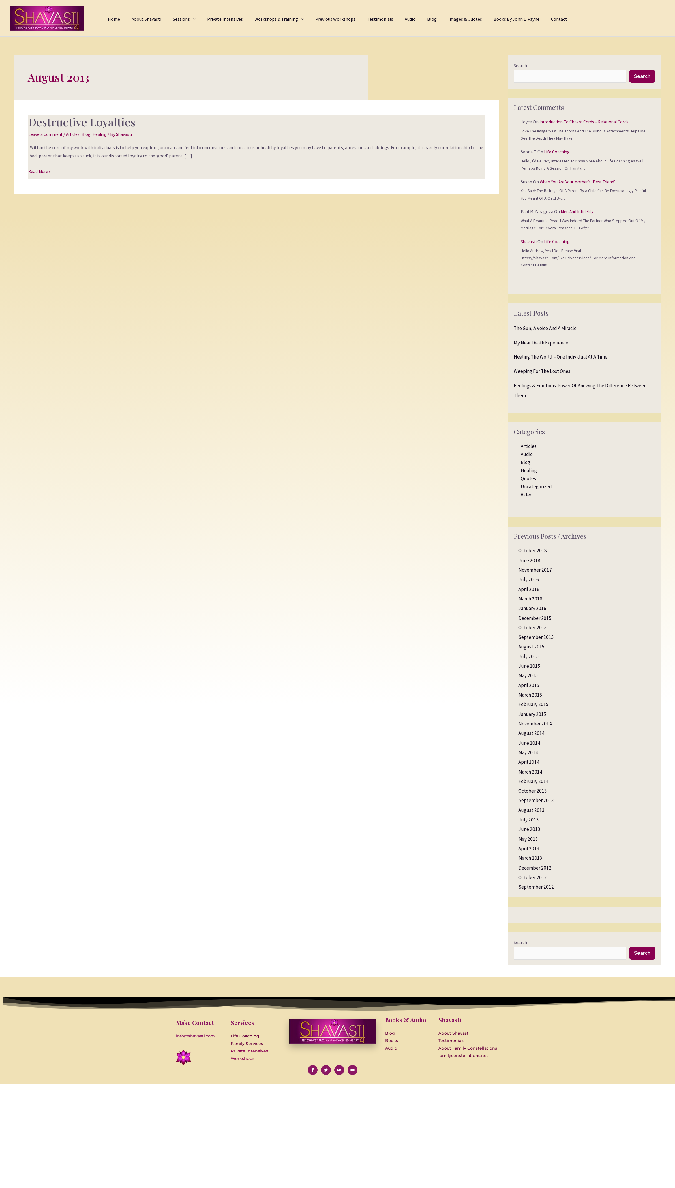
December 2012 (535, 868)
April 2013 (528, 849)
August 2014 (531, 734)
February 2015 (533, 705)
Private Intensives (249, 1052)
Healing (104, 134)
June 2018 (529, 561)
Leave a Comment (46, 134)
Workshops (242, 1059)
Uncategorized (536, 487)
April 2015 (528, 686)
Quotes (528, 479)
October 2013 (532, 791)
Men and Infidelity (579, 212)
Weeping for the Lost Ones (542, 372)
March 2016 (530, 599)
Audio (527, 455)
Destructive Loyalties (84, 121)
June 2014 (529, 743)
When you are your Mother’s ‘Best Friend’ (579, 182)
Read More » (40, 170)
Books (391, 1041)
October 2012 (532, 878)
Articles (74, 134)
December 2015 (535, 618)
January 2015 (532, 715)
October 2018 (532, 551)
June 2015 (529, 666)
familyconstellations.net (463, 1056)
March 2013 (530, 858)
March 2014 (530, 772)
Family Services (247, 1044)
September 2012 (536, 887)
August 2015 (531, 647)
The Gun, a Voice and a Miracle (545, 329)
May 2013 (528, 839)
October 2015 (532, 628)
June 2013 (529, 830)
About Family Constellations (467, 1049)
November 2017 (535, 570)
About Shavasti (454, 1034)
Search (520, 65)
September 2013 (536, 801)
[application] (213, 18)
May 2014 (528, 753)
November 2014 (535, 724)
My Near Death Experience (541, 343)
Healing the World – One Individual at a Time (561, 357)
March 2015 (530, 695)
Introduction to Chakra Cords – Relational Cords (587, 122)
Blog (89, 134)
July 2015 (528, 657)
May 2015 (528, 676)
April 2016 (528, 590)
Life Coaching (557, 152)
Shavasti (529, 242)
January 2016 (532, 609)
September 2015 (536, 638)
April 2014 (528, 762)
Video (526, 495)
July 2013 (528, 820)
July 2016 (528, 580)
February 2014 (533, 782)
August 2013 (531, 811)
